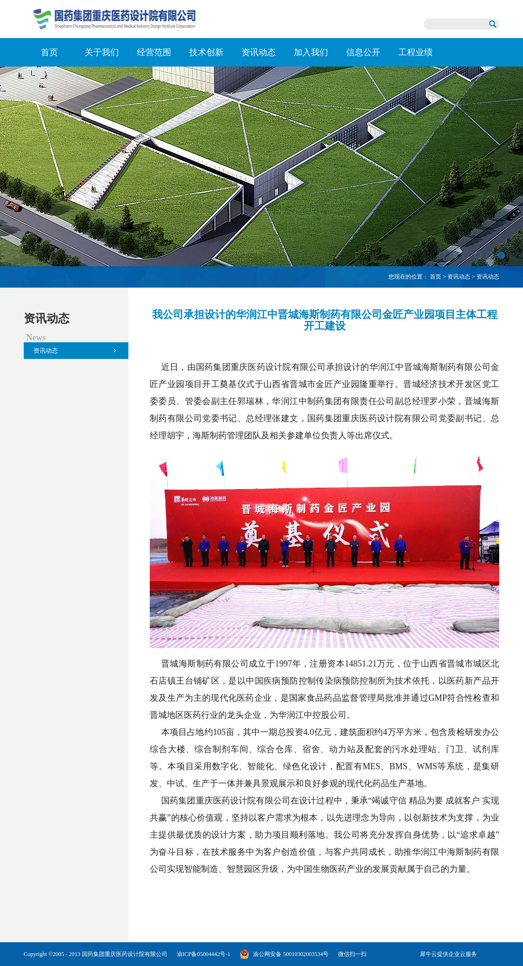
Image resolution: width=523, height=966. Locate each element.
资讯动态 (458, 276)
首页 (49, 52)
